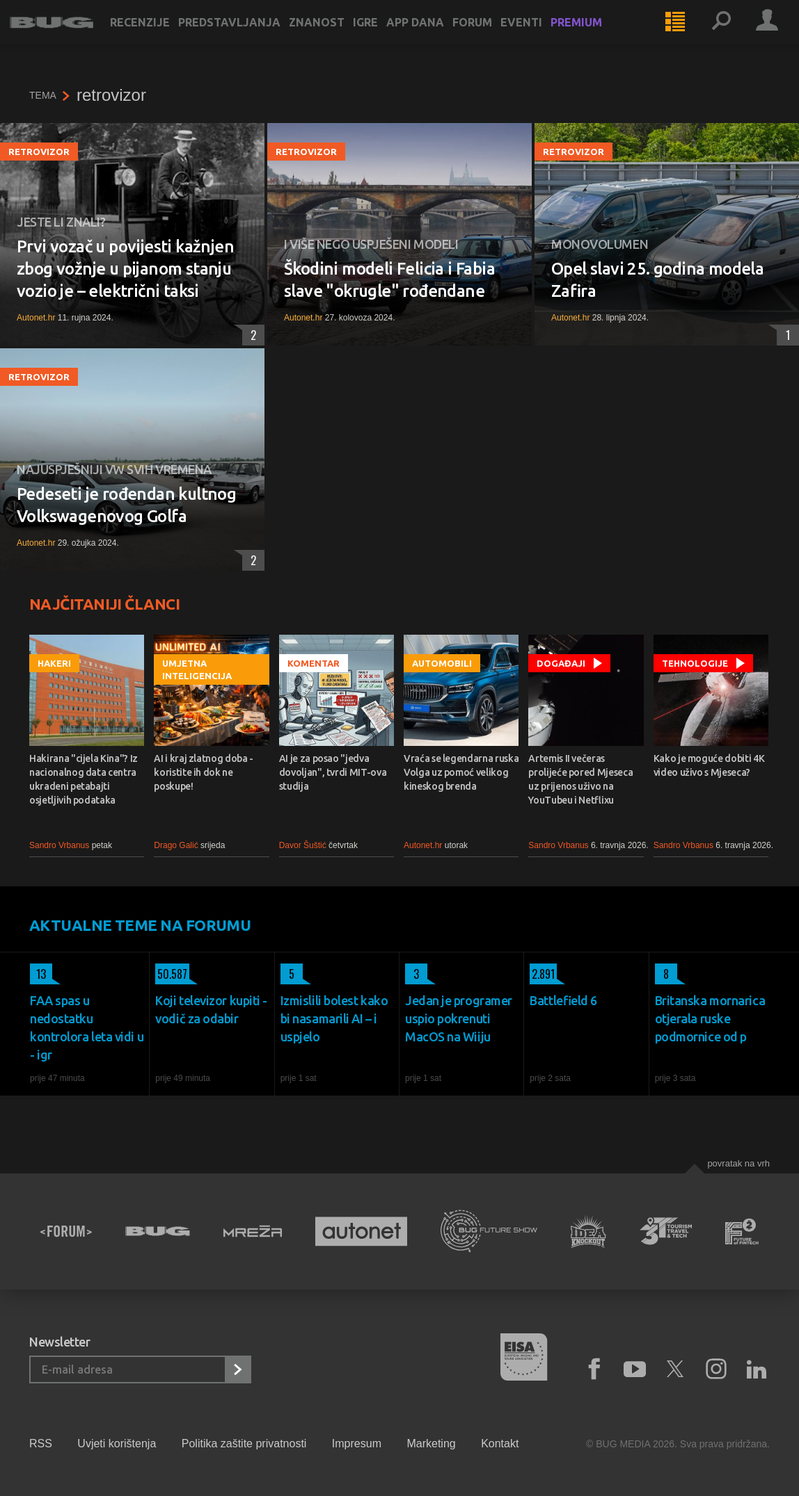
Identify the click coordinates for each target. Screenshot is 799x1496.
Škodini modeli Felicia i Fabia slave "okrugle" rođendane (389, 279)
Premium (596, 36)
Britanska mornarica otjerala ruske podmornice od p (710, 1018)
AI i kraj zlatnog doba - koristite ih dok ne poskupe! (203, 772)
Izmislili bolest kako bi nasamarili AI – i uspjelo (334, 1018)
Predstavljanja (249, 36)
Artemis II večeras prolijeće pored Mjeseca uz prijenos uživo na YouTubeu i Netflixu (580, 779)
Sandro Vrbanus (59, 845)
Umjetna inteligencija (197, 669)
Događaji (561, 663)
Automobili (442, 663)
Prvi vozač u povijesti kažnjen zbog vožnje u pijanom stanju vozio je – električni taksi (125, 268)
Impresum (356, 1443)
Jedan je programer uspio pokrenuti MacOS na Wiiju (458, 1018)
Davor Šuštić (302, 845)
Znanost (336, 36)
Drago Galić (176, 845)
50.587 (171, 974)
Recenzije (159, 36)
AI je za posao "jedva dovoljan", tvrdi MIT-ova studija (333, 772)
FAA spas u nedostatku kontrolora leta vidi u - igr (86, 1027)
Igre (384, 36)
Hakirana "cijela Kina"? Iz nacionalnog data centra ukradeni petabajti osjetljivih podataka (83, 779)
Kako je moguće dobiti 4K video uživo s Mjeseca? (709, 765)
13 (38, 974)
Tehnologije (695, 663)
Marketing (430, 1443)
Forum (492, 36)
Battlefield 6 (563, 1000)
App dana (435, 36)
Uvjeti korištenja (116, 1443)
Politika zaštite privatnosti (244, 1443)
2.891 (542, 974)
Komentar (313, 663)
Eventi (541, 36)
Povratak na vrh (738, 1163)
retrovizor (39, 151)
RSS (40, 1443)
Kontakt (500, 1443)
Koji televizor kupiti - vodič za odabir (211, 1009)
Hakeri (54, 663)
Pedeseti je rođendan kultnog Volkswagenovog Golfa (126, 505)
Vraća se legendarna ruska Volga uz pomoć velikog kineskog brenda (461, 772)
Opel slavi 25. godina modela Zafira (657, 279)
